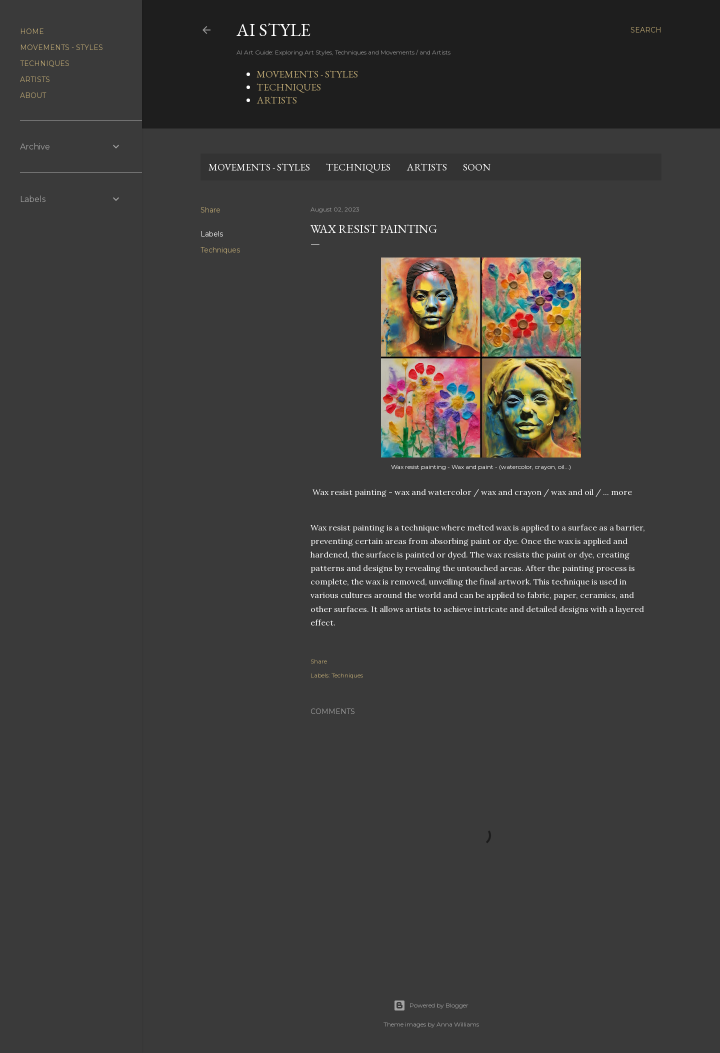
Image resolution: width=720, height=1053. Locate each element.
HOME (32, 31)
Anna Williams (457, 1024)
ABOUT (33, 95)
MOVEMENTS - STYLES (307, 74)
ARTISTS (276, 100)
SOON (476, 167)
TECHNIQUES (288, 87)
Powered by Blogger (431, 1006)
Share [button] (210, 210)
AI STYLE (273, 30)
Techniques (220, 250)
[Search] (646, 30)
